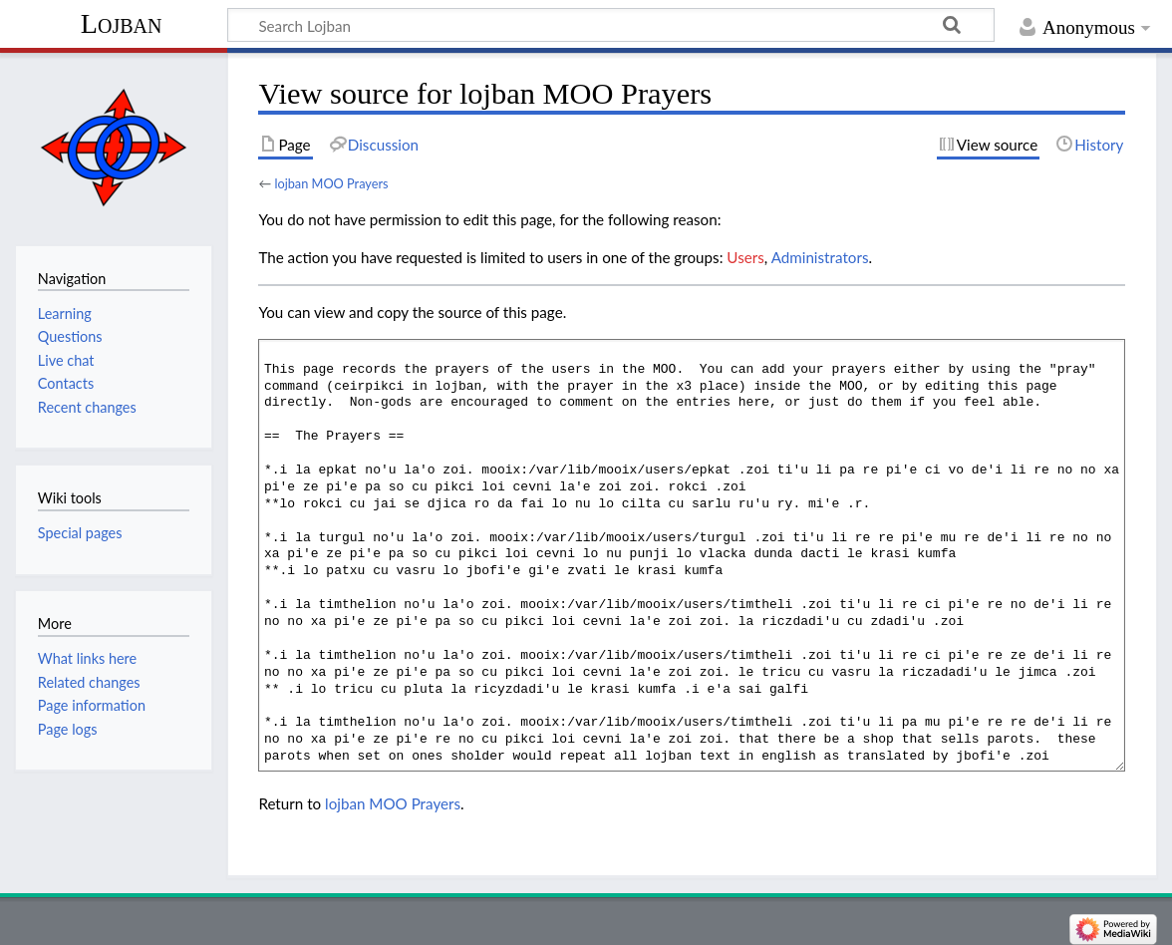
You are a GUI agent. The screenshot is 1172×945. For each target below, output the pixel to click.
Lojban (121, 23)
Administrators (820, 257)
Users (745, 257)
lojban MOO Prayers (331, 183)
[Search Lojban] (611, 25)
